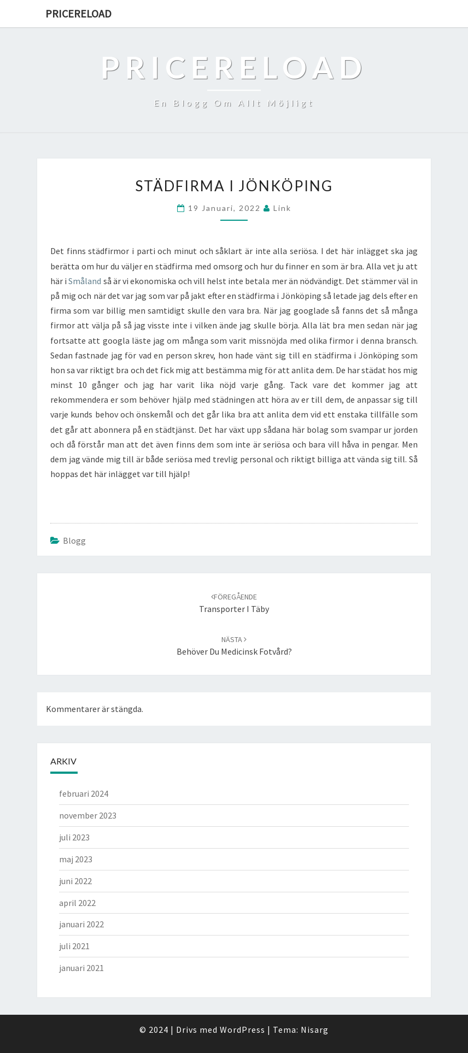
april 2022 (77, 902)
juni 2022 (75, 880)
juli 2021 (74, 945)
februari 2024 (83, 793)
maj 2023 (75, 859)
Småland (84, 280)
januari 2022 (81, 924)
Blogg (74, 540)
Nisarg (315, 1029)
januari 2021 (81, 967)
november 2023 (87, 815)
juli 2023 (74, 837)
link (282, 208)
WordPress (242, 1029)
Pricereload (78, 13)
